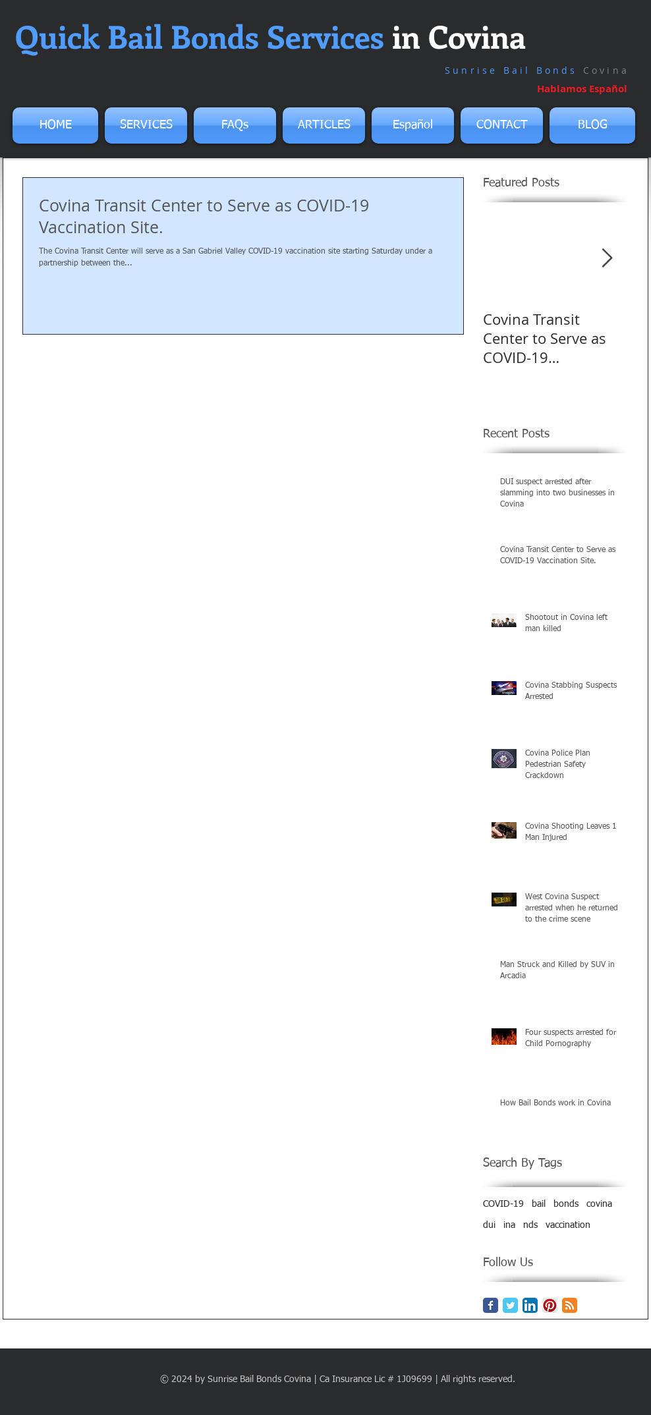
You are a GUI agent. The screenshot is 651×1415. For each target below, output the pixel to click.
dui (489, 1225)
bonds (566, 1204)
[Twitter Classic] (510, 1305)
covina (599, 1204)
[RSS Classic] (569, 1305)
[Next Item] (607, 258)
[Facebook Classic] (490, 1305)
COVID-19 (503, 1204)
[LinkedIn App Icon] (530, 1305)
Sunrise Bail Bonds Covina (259, 1379)
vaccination (568, 1225)
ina (509, 1225)
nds (530, 1225)
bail (539, 1204)
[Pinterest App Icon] (549, 1305)
